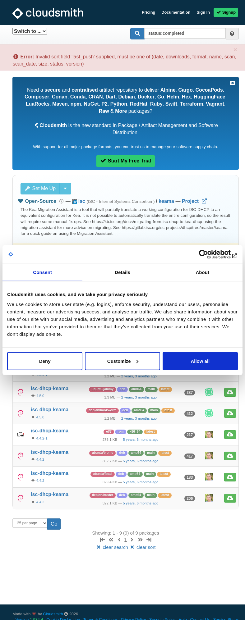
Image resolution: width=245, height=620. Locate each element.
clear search (112, 547)
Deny (45, 360)
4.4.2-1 (42, 438)
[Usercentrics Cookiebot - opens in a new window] (210, 254)
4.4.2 (40, 459)
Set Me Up (40, 188)
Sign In (203, 12)
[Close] (235, 49)
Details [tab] (122, 272)
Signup (226, 12)
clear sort (142, 547)
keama (166, 201)
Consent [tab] (42, 272)
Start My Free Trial (125, 160)
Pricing (148, 12)
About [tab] (202, 272)
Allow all (200, 360)
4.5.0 (40, 396)
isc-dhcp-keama (49, 388)
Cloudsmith (53, 614)
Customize (122, 360)
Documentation (175, 12)
